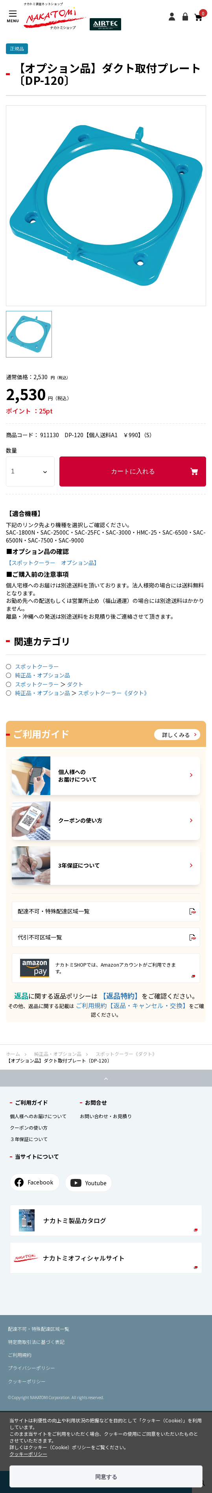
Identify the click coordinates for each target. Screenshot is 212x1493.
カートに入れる (133, 471)
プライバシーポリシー (31, 1367)
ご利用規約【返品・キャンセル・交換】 (132, 1005)
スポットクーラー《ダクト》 (113, 693)
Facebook (34, 1182)
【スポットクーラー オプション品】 (53, 563)
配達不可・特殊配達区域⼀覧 (38, 1328)
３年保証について (29, 1139)
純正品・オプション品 (42, 675)
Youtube (88, 1183)
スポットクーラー (37, 666)
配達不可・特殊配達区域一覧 (107, 911)
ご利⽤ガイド (31, 1102)
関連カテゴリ (42, 641)
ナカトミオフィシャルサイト (105, 1261)
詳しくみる (179, 734)
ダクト (75, 684)
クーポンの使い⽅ (29, 1127)
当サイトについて (37, 1156)
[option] (106, 205)
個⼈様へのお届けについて (38, 1116)
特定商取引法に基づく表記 (36, 1341)
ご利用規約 (19, 1354)
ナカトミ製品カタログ (108, 1220)
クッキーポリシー (27, 1381)
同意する (106, 1477)
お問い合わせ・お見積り (106, 1116)
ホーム (13, 1053)
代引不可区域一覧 (107, 937)
